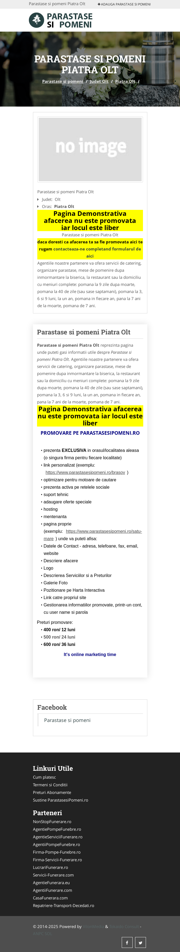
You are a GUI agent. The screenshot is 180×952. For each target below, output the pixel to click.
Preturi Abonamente (52, 792)
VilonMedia (93, 926)
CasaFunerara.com (50, 897)
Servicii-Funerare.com (53, 874)
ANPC (38, 933)
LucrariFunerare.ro (50, 867)
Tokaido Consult (124, 926)
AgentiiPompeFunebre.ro (56, 844)
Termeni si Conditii (50, 784)
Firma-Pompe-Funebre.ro (57, 852)
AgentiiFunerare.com (52, 890)
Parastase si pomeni (62, 81)
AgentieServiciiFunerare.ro (58, 836)
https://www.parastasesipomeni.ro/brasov (85, 472)
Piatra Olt (125, 81)
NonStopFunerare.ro (52, 821)
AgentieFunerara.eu (51, 882)
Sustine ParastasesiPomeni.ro (60, 799)
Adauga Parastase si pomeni (124, 4)
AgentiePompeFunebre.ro (57, 829)
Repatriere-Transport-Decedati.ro (63, 905)
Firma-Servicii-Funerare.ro (57, 859)
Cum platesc (44, 777)
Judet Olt (99, 81)
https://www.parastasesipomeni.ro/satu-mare (93, 535)
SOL (48, 933)
